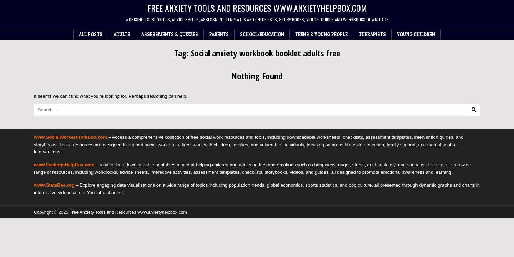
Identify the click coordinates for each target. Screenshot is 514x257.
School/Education (262, 34)
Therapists (372, 34)
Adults (122, 34)
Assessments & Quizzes (169, 34)
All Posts (90, 34)
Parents (219, 34)
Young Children (416, 34)
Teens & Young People (321, 34)
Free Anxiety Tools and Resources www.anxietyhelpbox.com (257, 7)
